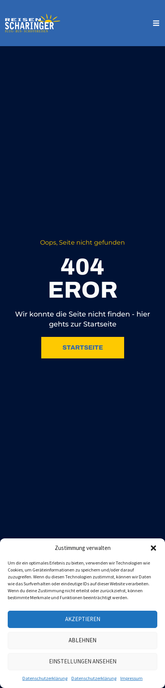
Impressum (131, 678)
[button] (153, 548)
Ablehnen (82, 640)
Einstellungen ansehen (82, 661)
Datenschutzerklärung (44, 678)
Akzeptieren (82, 619)
